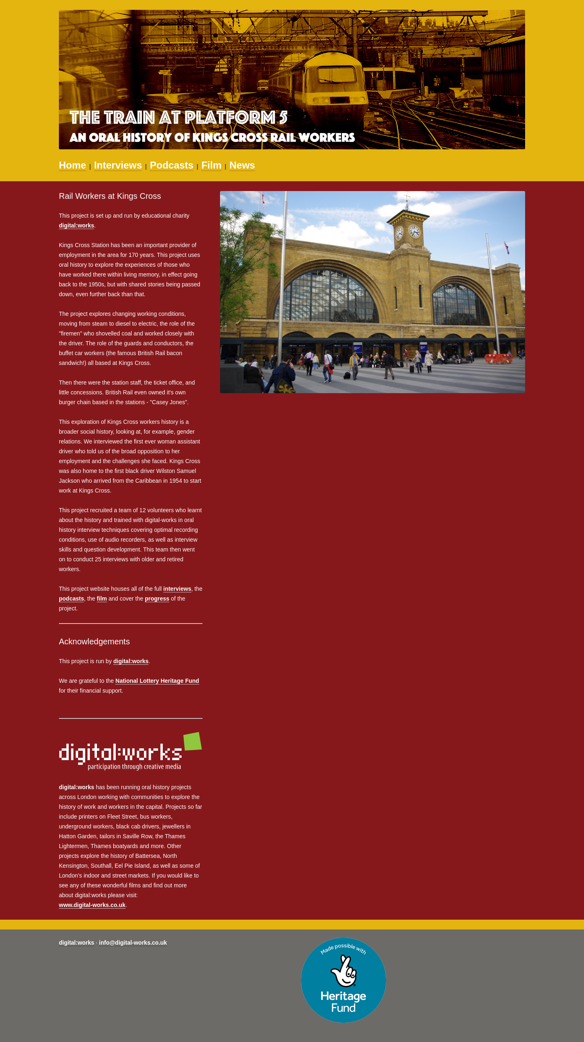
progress (157, 598)
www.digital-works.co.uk (92, 905)
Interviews (118, 165)
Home (72, 165)
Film (211, 165)
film (102, 598)
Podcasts (171, 165)
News (242, 165)
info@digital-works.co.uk (133, 942)
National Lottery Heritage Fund (157, 680)
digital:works (76, 225)
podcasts (71, 598)
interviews (177, 588)
